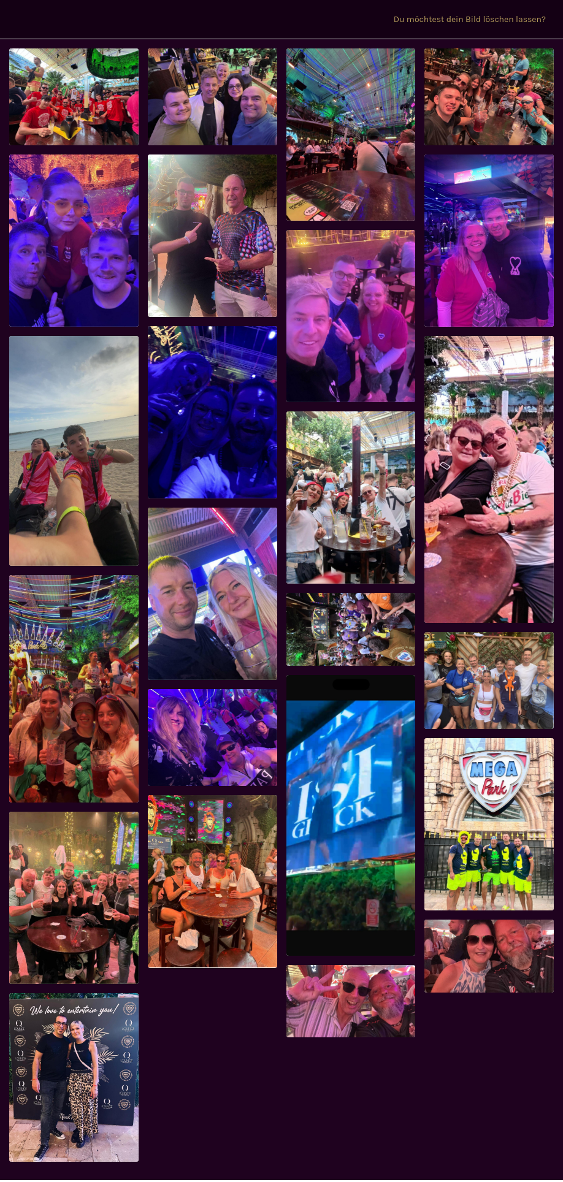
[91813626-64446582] (351, 134)
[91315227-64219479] (489, 824)
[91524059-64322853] (74, 451)
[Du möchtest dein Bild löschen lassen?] (474, 19)
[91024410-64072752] (212, 881)
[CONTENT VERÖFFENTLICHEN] (375, 19)
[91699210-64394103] (74, 240)
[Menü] (19, 19)
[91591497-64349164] (351, 316)
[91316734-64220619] (212, 737)
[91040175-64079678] (351, 1001)
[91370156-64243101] (212, 594)
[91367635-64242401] (351, 629)
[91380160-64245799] (74, 689)
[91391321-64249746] (212, 412)
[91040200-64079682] (489, 956)
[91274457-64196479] (74, 1077)
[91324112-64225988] (74, 898)
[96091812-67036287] (74, 96)
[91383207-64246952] (489, 479)
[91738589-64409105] (489, 96)
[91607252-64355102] (212, 235)
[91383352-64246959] (351, 497)
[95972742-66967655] (212, 96)
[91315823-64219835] (351, 815)
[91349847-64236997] (489, 680)
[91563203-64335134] (489, 240)
